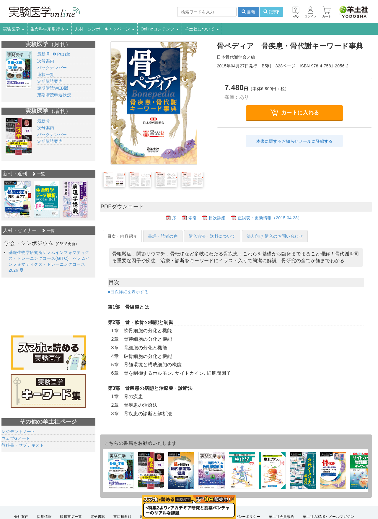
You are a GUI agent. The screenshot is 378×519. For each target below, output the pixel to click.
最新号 (43, 54)
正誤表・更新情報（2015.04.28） (270, 217)
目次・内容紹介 (122, 236)
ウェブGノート (15, 438)
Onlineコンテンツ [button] (160, 29)
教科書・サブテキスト (22, 445)
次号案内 (45, 61)
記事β (271, 11)
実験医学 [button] (13, 29)
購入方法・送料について (212, 236)
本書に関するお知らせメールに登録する (294, 141)
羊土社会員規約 (281, 517)
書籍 (248, 11)
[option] (17, 199)
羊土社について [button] (202, 29)
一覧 (38, 174)
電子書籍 (97, 517)
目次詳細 (217, 217)
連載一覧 (45, 74)
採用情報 (44, 517)
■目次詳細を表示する (128, 291)
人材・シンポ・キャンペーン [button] (104, 29)
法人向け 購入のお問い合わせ (275, 236)
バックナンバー (52, 67)
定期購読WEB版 (52, 88)
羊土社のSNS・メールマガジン (328, 517)
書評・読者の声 (163, 236)
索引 (192, 217)
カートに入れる (294, 112)
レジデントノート (18, 431)
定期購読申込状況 (54, 95)
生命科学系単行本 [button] (49, 29)
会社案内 (21, 517)
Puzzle (61, 54)
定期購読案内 (50, 81)
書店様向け (122, 517)
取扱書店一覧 (71, 517)
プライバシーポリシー (242, 517)
